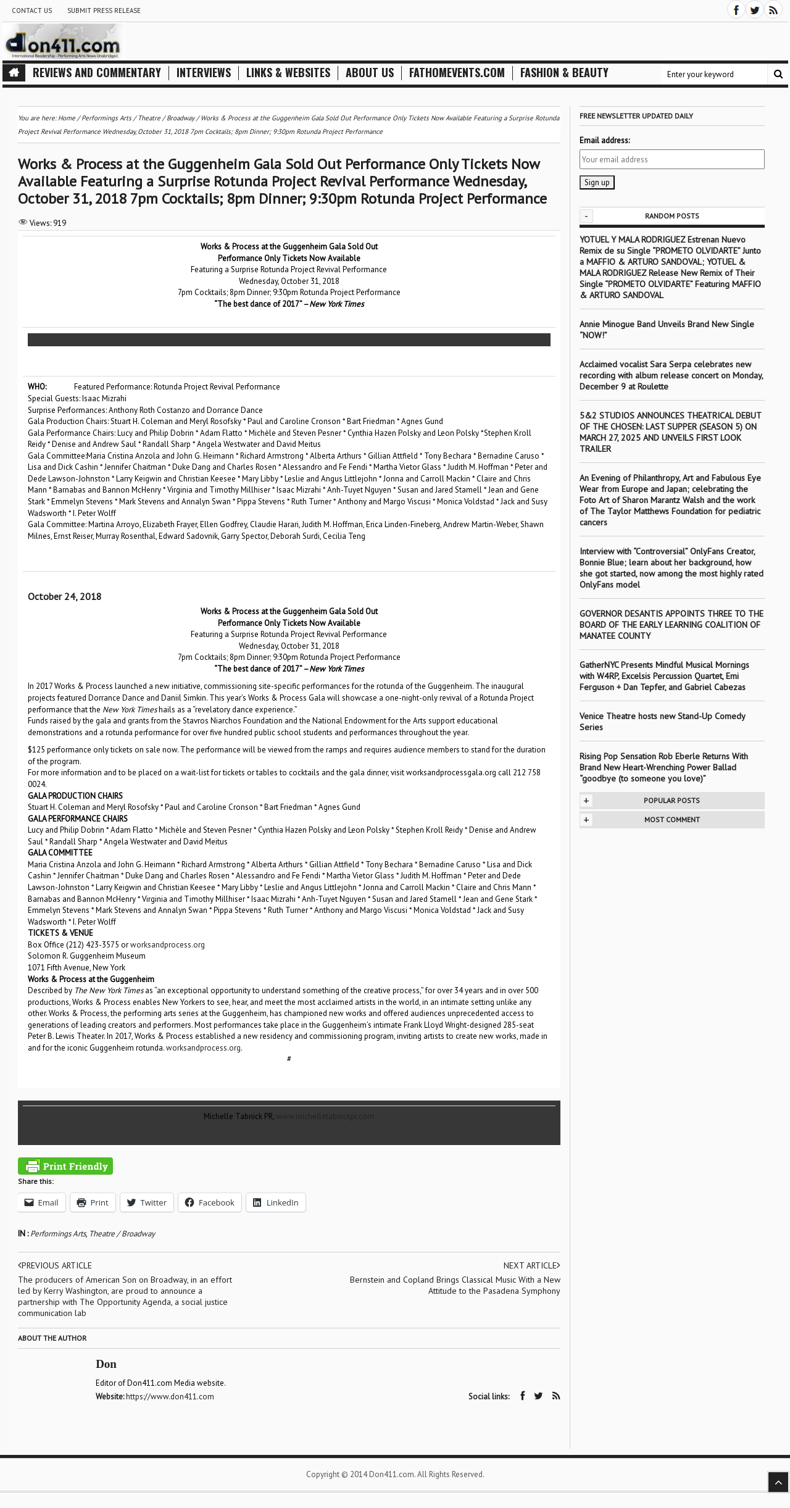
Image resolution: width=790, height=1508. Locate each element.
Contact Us (32, 10)
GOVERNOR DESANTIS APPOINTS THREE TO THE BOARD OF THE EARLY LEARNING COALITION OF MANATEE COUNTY (671, 624)
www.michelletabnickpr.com (325, 1116)
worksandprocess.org (167, 944)
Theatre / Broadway (122, 1233)
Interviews (204, 72)
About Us (370, 72)
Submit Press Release (104, 10)
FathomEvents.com (457, 72)
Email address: (605, 140)
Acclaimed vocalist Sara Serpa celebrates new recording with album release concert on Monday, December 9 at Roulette (671, 375)
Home (66, 118)
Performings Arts (58, 1233)
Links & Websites (288, 72)
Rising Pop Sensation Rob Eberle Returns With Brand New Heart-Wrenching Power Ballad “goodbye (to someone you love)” (664, 767)
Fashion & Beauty (564, 72)
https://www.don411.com (171, 1396)
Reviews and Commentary (97, 72)
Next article (531, 1265)
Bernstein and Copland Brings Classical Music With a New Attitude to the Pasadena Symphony (455, 1285)
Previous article (55, 1265)
